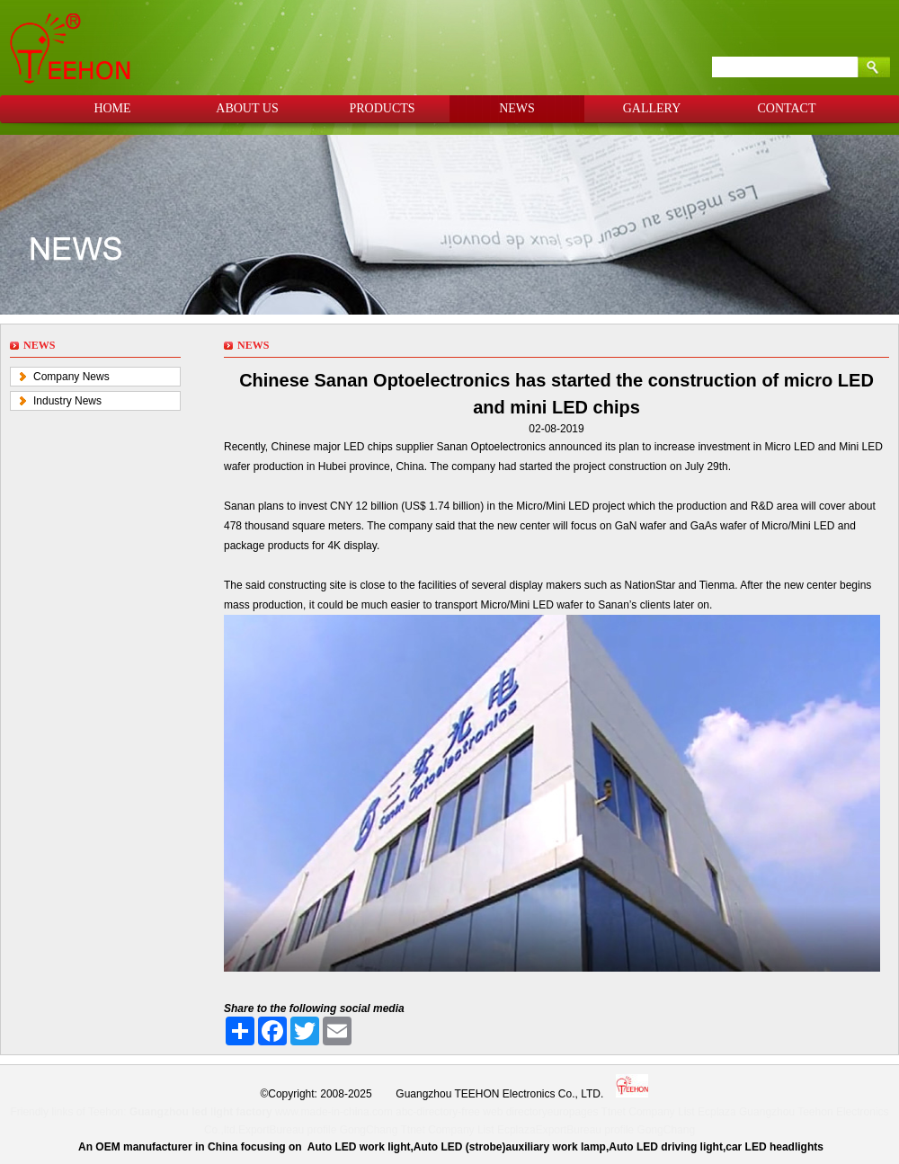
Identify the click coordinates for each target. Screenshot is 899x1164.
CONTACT (787, 108)
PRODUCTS (381, 108)
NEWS (517, 108)
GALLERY (652, 108)
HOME (111, 108)
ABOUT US (247, 108)
